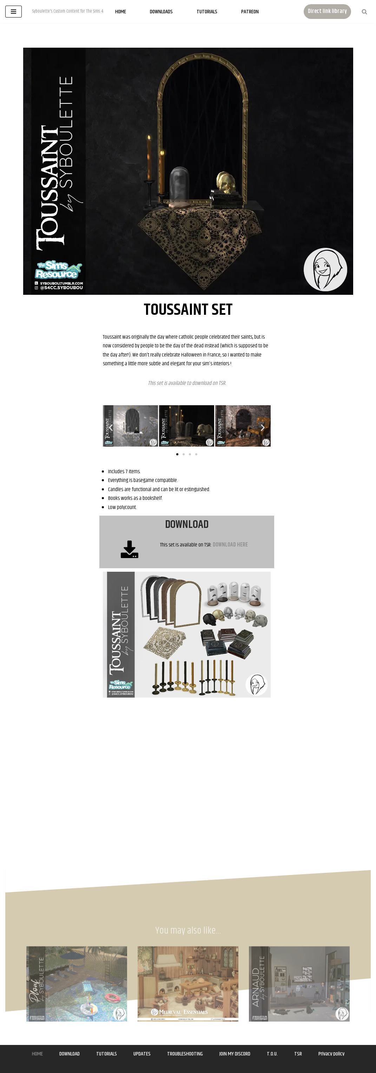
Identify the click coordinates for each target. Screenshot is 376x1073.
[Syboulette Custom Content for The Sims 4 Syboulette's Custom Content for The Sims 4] (67, 11)
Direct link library (327, 11)
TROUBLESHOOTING (185, 1054)
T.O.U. (272, 1054)
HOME (37, 1054)
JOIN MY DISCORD (234, 1054)
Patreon (250, 11)
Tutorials (207, 11)
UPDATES (142, 1054)
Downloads (161, 11)
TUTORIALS (106, 1054)
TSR (221, 383)
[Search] (364, 11)
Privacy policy (331, 1054)
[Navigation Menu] (13, 12)
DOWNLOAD (69, 1054)
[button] (110, 427)
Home (120, 11)
